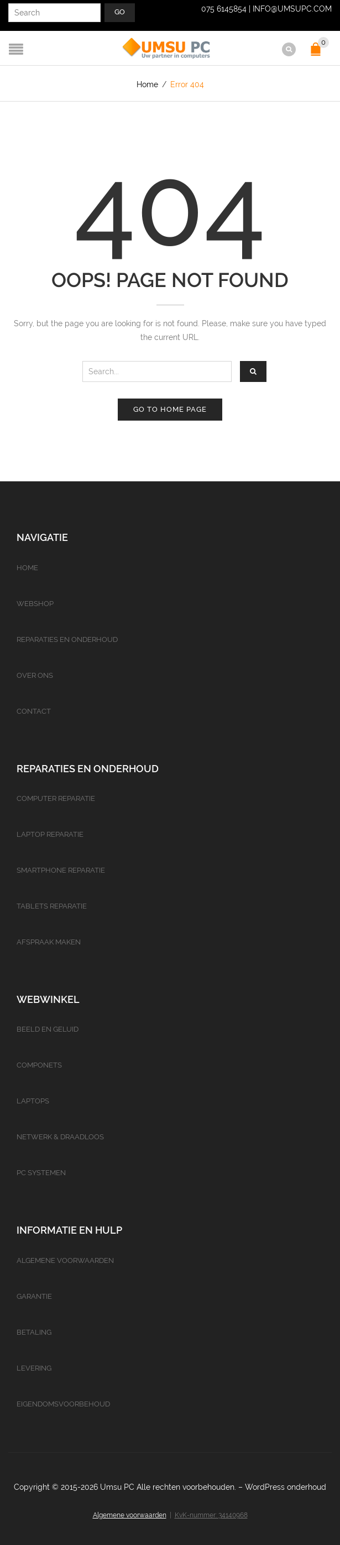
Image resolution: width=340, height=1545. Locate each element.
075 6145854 (224, 8)
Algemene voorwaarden (65, 1260)
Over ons (35, 675)
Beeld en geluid (48, 1029)
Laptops (33, 1101)
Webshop (35, 603)
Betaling (34, 1332)
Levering (34, 1367)
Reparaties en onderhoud (67, 639)
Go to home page (170, 409)
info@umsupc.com (292, 8)
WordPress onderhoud (285, 1486)
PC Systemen (41, 1173)
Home (147, 84)
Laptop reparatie (50, 834)
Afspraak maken (49, 942)
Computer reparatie (56, 798)
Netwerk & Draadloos (60, 1137)
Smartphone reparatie (61, 870)
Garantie (34, 1296)
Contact (34, 711)
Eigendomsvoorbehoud (63, 1403)
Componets (39, 1065)
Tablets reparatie (52, 906)
